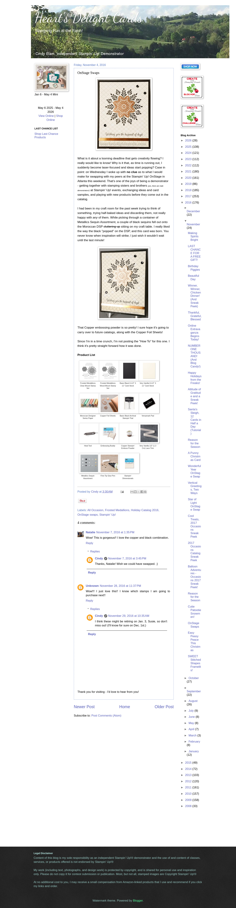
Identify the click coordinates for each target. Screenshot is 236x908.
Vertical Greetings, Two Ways (194, 488)
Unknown (92, 585)
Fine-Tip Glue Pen (108, 476)
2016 (188, 202)
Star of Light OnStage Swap (194, 504)
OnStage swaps (87, 514)
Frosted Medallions (117, 510)
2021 (188, 171)
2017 (188, 196)
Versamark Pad (148, 416)
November (193, 224)
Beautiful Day (193, 277)
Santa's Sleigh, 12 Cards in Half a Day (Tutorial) (194, 421)
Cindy (99, 558)
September (194, 691)
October (193, 678)
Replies (95, 551)
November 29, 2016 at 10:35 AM (128, 615)
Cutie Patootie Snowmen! (194, 612)
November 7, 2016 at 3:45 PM (127, 558)
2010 (188, 793)
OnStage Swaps (193, 624)
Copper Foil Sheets (108, 416)
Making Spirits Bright (193, 236)
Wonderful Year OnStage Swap (194, 471)
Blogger (138, 900)
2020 (188, 177)
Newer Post (84, 706)
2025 (188, 146)
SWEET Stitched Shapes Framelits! (194, 663)
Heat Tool (88, 446)
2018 (188, 190)
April (191, 729)
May (191, 723)
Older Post (164, 706)
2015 (188, 762)
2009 (188, 800)
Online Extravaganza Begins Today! (194, 332)
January (193, 751)
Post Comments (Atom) (106, 715)
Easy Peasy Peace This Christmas (194, 641)
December (193, 211)
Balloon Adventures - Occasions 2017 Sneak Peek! (194, 577)
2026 (188, 140)
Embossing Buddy (108, 446)
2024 (188, 153)
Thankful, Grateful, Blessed (194, 316)
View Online (46, 116)
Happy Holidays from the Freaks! (194, 378)
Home (124, 706)
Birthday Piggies (194, 268)
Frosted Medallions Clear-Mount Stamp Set (88, 385)
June (191, 716)
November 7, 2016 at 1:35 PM (115, 532)
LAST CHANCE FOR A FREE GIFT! (194, 253)
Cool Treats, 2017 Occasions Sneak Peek (194, 526)
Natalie (90, 532)
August (193, 701)
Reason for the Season (194, 443)
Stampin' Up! (107, 514)
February (194, 741)
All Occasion (95, 510)
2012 (188, 781)
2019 (188, 184)
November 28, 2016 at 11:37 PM (120, 585)
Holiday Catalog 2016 (144, 510)
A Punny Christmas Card (194, 456)
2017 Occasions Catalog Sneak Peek (194, 551)
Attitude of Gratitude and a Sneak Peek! (194, 396)
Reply (89, 543)
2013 (188, 775)
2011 (188, 787)
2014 (188, 769)
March (192, 735)
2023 (188, 159)
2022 (188, 165)
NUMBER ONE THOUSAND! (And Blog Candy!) (194, 356)
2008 (188, 806)
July (191, 710)
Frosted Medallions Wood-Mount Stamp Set (108, 385)
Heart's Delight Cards (88, 17)
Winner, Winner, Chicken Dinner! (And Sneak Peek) (194, 296)
